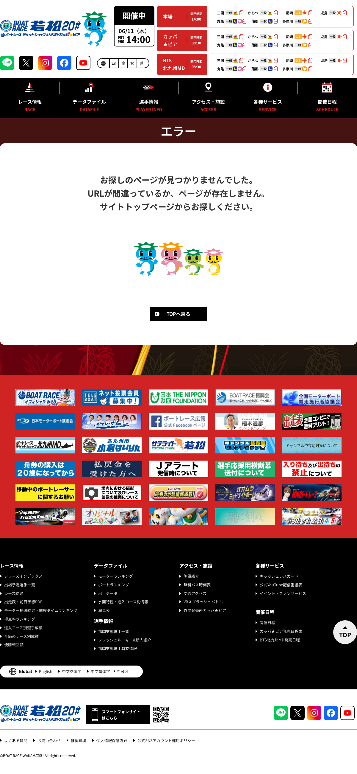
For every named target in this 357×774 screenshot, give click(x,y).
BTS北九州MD (174, 64)
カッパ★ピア (170, 40)
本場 (168, 16)
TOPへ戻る (178, 313)
